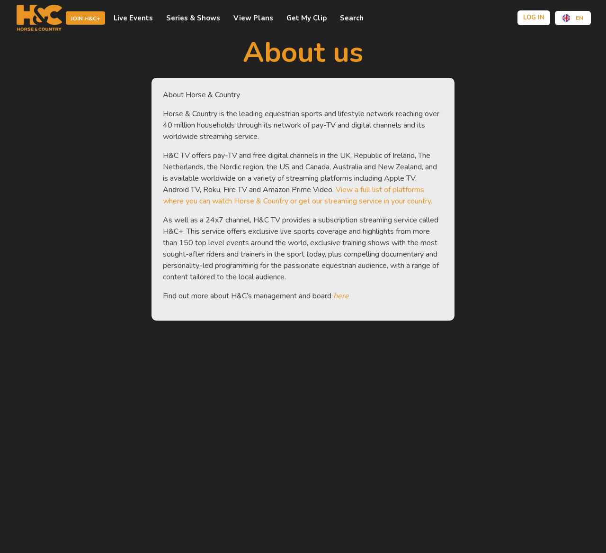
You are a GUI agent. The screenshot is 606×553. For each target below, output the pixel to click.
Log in (533, 17)
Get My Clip (306, 18)
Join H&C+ (85, 18)
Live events (133, 18)
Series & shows (193, 18)
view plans (253, 18)
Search (352, 18)
